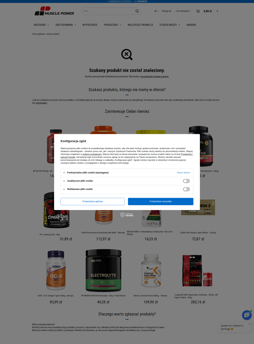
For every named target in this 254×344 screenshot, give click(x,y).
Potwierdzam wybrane (92, 201)
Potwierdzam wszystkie (161, 201)
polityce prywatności (92, 154)
